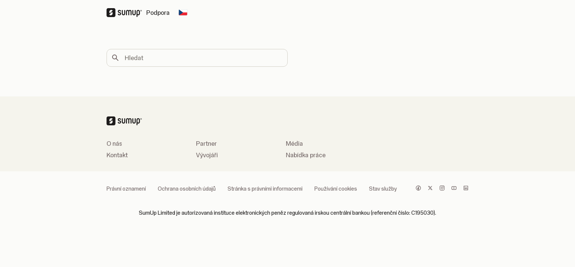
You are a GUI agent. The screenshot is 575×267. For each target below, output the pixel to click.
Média (294, 143)
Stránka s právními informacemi (265, 188)
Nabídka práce (306, 155)
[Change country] (183, 13)
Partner (206, 143)
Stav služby (383, 188)
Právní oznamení (126, 188)
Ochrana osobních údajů (187, 188)
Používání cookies (335, 188)
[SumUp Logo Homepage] (126, 12)
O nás (114, 143)
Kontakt (117, 155)
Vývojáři (207, 155)
